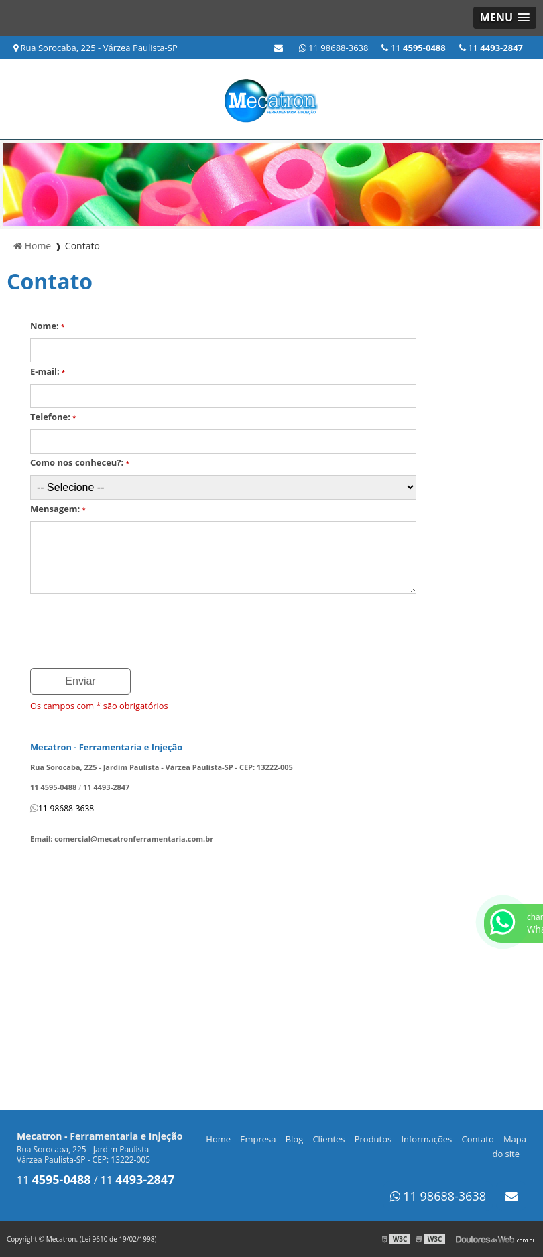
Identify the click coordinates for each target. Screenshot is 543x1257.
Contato (477, 1139)
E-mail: (47, 371)
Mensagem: (58, 509)
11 (491, 48)
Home (218, 1139)
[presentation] (132, 632)
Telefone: (53, 417)
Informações (426, 1139)
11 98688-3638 (334, 48)
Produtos (373, 1139)
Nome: (47, 326)
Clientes (328, 1139)
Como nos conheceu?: (79, 462)
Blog (295, 1139)
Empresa (258, 1139)
